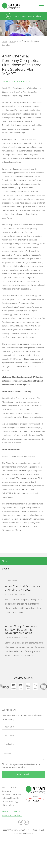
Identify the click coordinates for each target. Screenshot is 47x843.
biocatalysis (27, 277)
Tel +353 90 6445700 (11, 811)
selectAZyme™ (8, 255)
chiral (40, 225)
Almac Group (32, 139)
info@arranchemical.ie (12, 815)
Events (5, 568)
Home (4, 41)
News (12, 41)
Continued (18, 612)
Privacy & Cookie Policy (23, 833)
